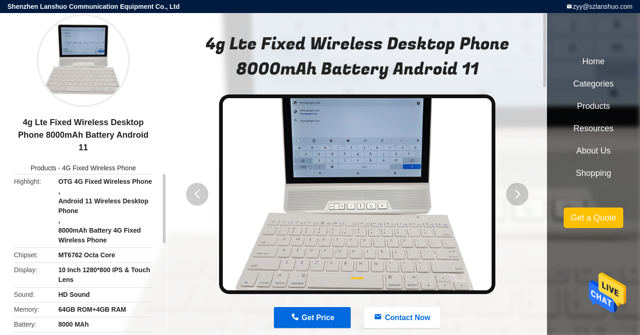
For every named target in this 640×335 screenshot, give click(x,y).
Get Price (318, 318)
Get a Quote (593, 217)
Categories (593, 83)
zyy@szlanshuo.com (603, 6)
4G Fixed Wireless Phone (99, 168)
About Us (593, 150)
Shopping (593, 173)
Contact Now (407, 318)
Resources (593, 128)
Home (593, 61)
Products (43, 168)
